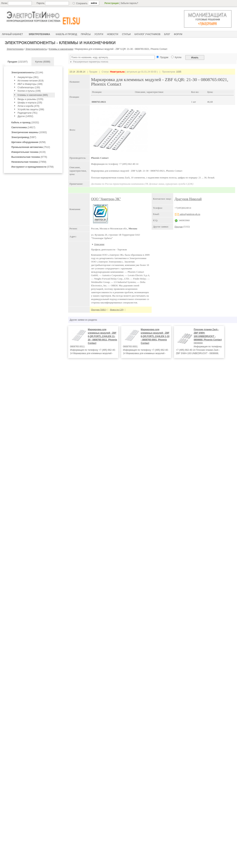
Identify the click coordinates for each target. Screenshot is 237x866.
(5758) (32, 167)
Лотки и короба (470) (28, 106)
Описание (99, 244)
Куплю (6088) (42, 61)
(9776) (29, 157)
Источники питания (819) (31, 80)
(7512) (30, 147)
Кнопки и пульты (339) (29, 91)
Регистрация (111, 3)
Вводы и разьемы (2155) (30, 99)
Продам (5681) (98, 309)
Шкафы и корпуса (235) (30, 102)
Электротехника (15, 49)
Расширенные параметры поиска (88, 61)
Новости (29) (116, 309)
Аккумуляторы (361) (28, 77)
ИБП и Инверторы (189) (30, 84)
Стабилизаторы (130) (29, 87)
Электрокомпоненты (36, 49)
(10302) (29, 132)
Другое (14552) (25, 116)
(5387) (23, 137)
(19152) (25, 122)
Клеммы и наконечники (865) (33, 95)
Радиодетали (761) (27, 113)
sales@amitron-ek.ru (187, 214)
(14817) (23, 127)
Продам (179, 226)
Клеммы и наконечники (61, 49)
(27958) (28, 162)
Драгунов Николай (188, 199)
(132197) (18, 61)
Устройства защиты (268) (31, 109)
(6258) (28, 142)
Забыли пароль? (129, 3)
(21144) (27, 72)
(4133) (28, 152)
